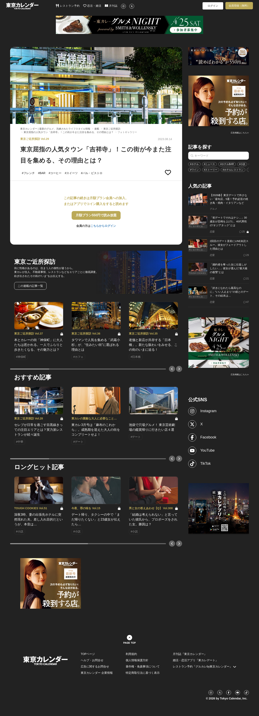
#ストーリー (211, 169)
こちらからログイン (103, 225)
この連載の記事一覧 (30, 285)
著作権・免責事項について (143, 666)
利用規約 (131, 654)
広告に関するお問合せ (95, 666)
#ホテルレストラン (233, 169)
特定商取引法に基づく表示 (143, 672)
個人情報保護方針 (137, 660)
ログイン (213, 5)
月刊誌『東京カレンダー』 (190, 654)
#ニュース (209, 164)
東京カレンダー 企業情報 (97, 672)
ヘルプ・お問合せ (92, 660)
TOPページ (88, 654)
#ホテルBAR (227, 164)
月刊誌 (111, 5)
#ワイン (194, 169)
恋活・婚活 (92, 5)
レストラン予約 (68, 5)
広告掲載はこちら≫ (240, 133)
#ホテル (194, 164)
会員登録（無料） (239, 5)
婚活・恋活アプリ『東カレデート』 (195, 660)
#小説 (242, 164)
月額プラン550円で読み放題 (96, 215)
